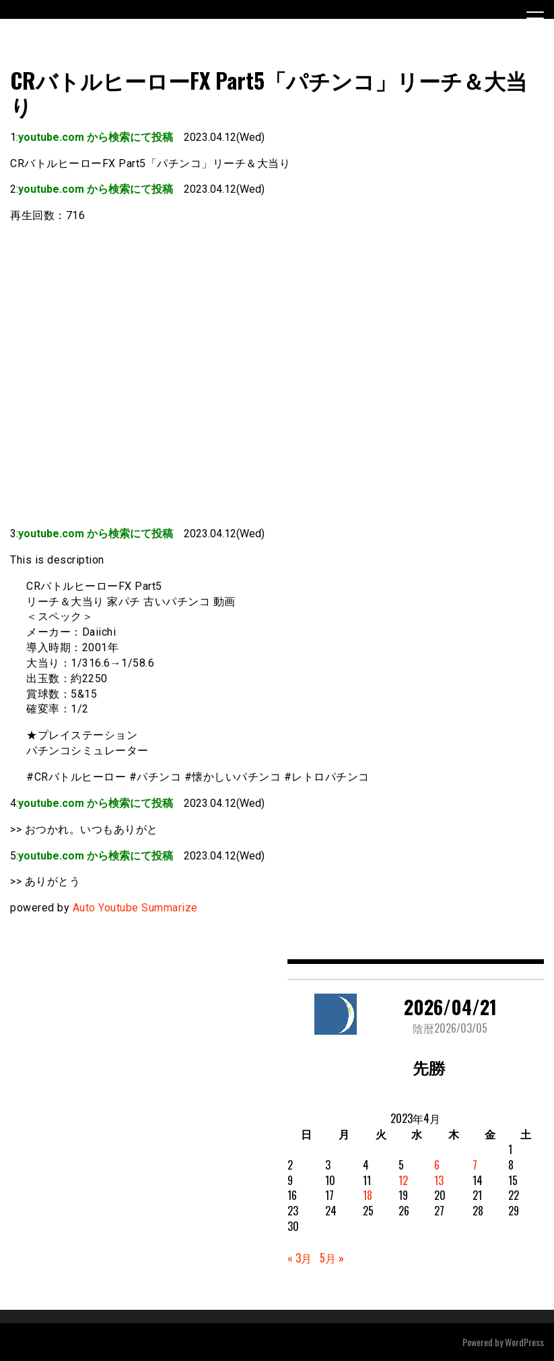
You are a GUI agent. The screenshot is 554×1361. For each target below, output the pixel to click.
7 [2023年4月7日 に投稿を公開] (475, 1165)
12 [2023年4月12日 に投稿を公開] (403, 1180)
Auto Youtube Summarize (135, 907)
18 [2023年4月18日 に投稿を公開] (367, 1195)
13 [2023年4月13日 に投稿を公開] (439, 1180)
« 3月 (299, 1258)
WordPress (524, 1342)
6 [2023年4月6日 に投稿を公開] (437, 1165)
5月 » (332, 1258)
